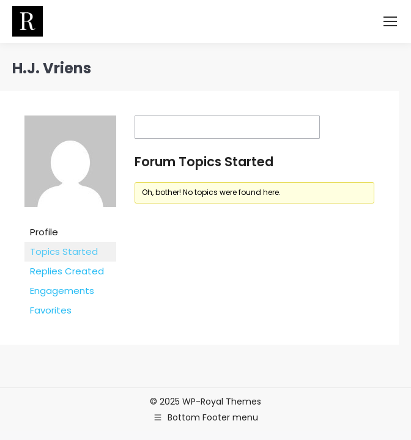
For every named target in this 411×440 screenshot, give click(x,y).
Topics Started (64, 251)
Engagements (62, 290)
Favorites (51, 310)
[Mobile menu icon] (390, 21)
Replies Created (67, 271)
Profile (44, 232)
